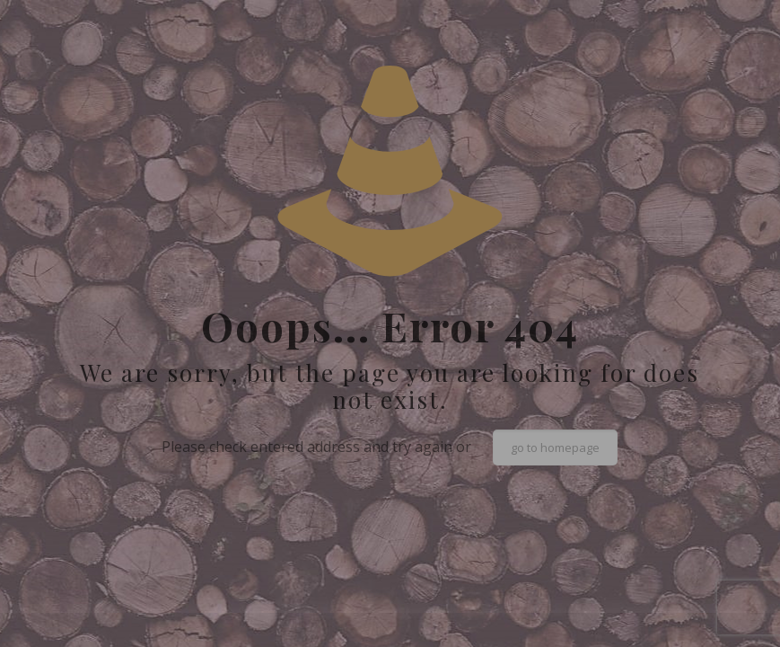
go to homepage (555, 447)
